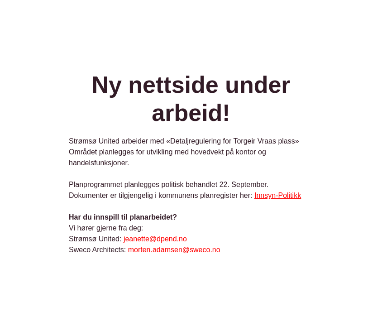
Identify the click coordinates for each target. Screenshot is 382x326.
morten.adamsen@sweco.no (174, 250)
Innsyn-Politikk (277, 195)
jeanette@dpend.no (155, 239)
